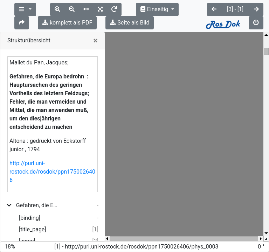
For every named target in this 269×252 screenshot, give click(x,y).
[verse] (27, 227)
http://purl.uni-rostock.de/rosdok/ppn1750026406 (52, 158)
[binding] (29, 204)
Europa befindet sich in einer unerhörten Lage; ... (39, 239)
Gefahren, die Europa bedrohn (37, 192)
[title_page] (32, 216)
